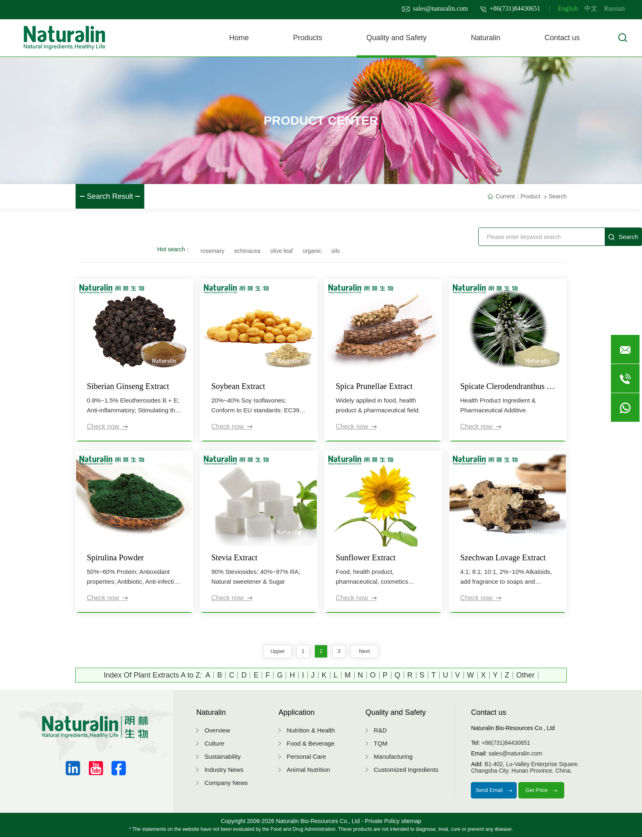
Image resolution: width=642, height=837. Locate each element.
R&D (380, 730)
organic (312, 251)
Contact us (562, 38)
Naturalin (485, 38)
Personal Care (306, 756)
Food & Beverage (311, 743)
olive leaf (281, 251)
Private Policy (382, 821)
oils (335, 251)
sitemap (411, 821)
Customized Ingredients (406, 769)
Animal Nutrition (308, 769)
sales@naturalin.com (435, 8)
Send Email (493, 790)
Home (239, 38)
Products (307, 38)
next (364, 651)
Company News (226, 782)
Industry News (223, 769)
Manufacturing (393, 756)
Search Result (110, 196)
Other (525, 675)
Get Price (541, 790)
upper (277, 651)
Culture (214, 743)
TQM (380, 743)
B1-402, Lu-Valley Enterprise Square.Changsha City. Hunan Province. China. (525, 767)
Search (558, 196)
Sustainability (222, 756)
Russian (614, 8)
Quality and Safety (396, 38)
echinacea (247, 251)
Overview (217, 730)
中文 (590, 8)
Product (530, 196)
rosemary (212, 251)
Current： (508, 196)
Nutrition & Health (311, 730)
